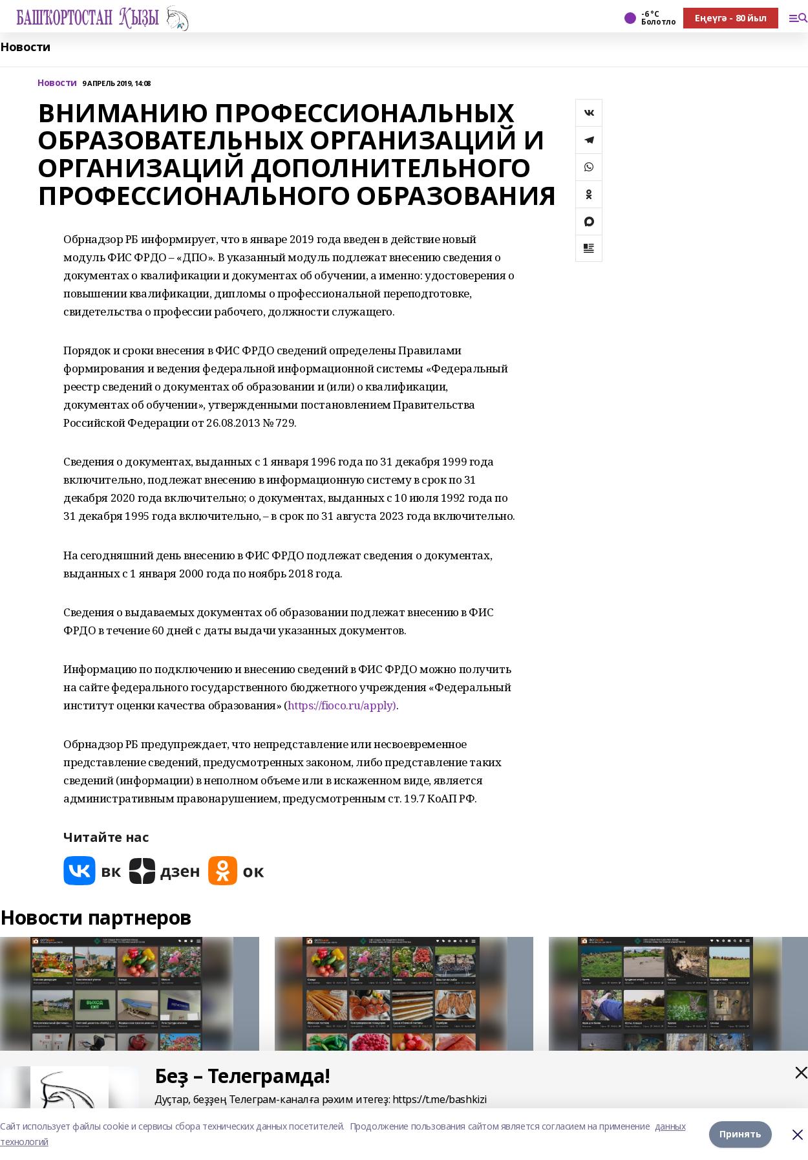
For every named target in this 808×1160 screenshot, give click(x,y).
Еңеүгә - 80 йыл (731, 18)
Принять (740, 1134)
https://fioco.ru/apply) (342, 705)
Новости (25, 47)
